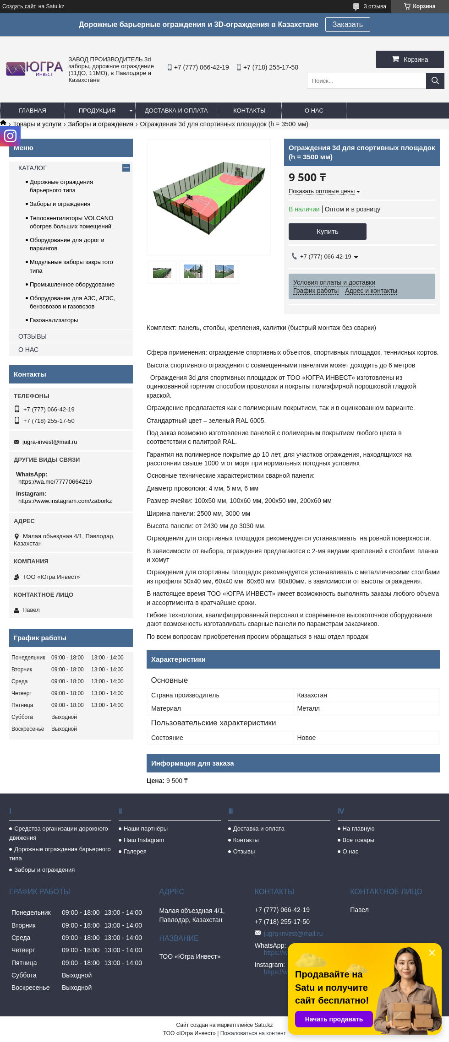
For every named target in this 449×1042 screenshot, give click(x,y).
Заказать (348, 24)
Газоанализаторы (54, 320)
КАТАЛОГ (32, 168)
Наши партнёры (146, 828)
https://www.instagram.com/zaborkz (65, 500)
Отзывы (244, 851)
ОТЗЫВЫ (32, 336)
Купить (327, 231)
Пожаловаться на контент (253, 1033)
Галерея (135, 851)
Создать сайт (19, 6)
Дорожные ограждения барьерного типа (60, 854)
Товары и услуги (37, 124)
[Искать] (435, 81)
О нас (314, 110)
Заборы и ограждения (100, 124)
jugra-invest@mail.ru (49, 441)
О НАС (28, 349)
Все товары (359, 840)
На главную (359, 828)
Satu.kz (263, 1025)
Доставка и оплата (176, 110)
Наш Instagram (144, 840)
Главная (32, 110)
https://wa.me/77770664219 (55, 481)
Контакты (249, 110)
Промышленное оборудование (72, 284)
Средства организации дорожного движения (58, 833)
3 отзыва (375, 6)
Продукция (97, 110)
